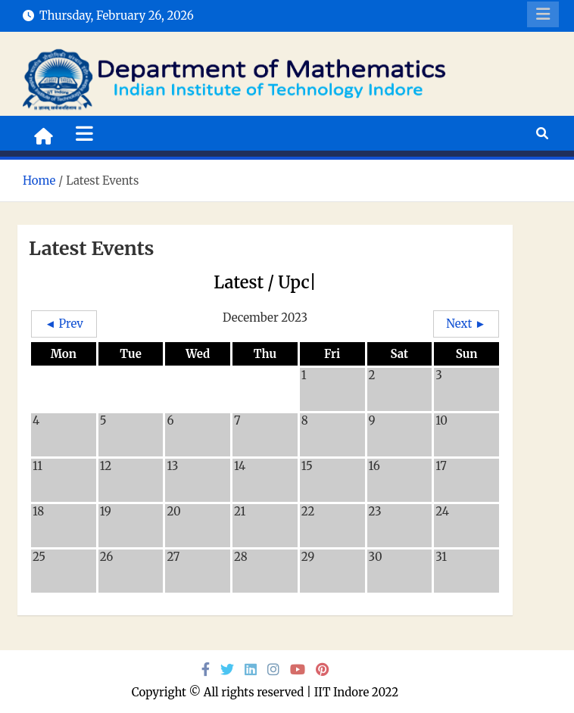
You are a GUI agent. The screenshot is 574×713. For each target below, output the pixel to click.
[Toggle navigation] (84, 133)
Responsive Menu (543, 14)
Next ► (466, 323)
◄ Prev (64, 323)
